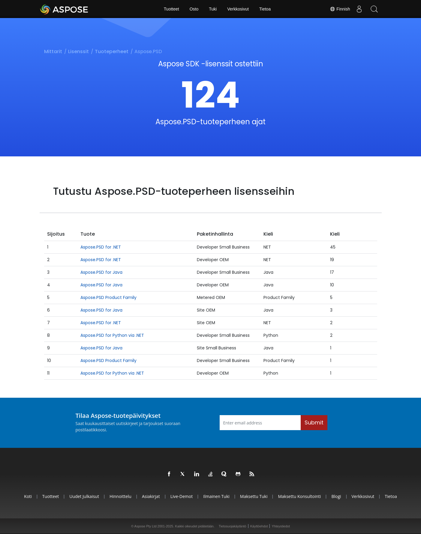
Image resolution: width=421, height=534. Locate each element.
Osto (194, 9)
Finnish (340, 9)
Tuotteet (171, 9)
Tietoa (265, 9)
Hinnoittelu (120, 496)
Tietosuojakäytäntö (232, 526)
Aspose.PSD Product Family (108, 297)
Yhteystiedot (281, 526)
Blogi (336, 496)
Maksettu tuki (254, 496)
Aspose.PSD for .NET (100, 247)
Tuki (213, 9)
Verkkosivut (238, 9)
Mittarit (53, 51)
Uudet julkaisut (84, 496)
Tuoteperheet (111, 51)
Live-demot (181, 496)
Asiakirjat (151, 496)
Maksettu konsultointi (299, 496)
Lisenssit (78, 51)
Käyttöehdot (259, 526)
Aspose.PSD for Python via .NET (112, 335)
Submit (314, 422)
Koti (28, 496)
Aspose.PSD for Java (101, 272)
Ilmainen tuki (216, 496)
